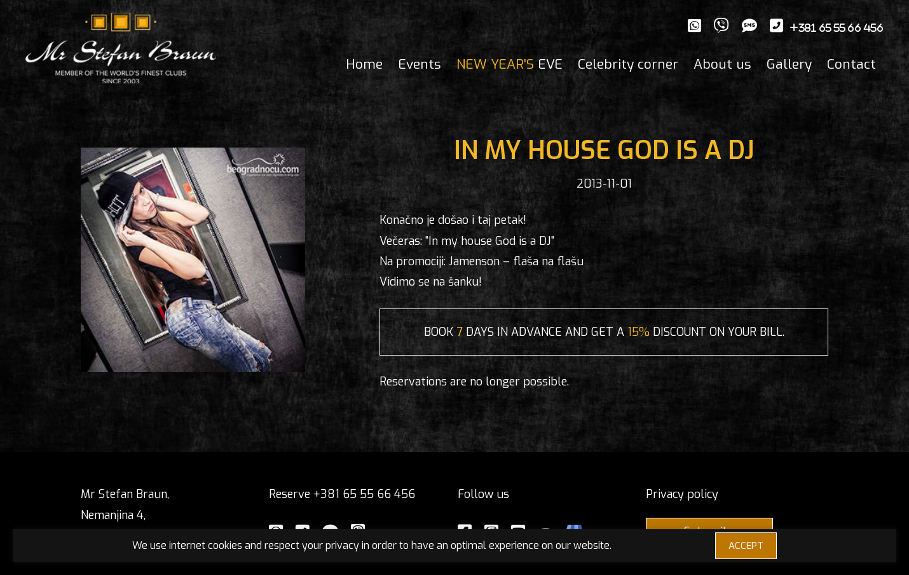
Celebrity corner (628, 64)
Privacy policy (682, 494)
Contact (851, 64)
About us (722, 64)
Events (419, 64)
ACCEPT (745, 545)
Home (364, 64)
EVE (509, 64)
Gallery (789, 64)
